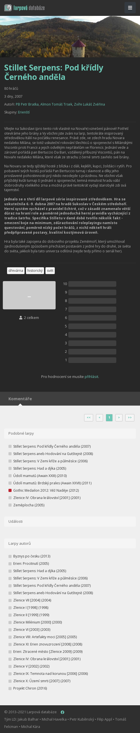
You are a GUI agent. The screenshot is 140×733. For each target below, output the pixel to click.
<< (89, 417)
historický (35, 270)
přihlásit (91, 376)
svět (50, 270)
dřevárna (15, 270)
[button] (24, 8)
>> (130, 417)
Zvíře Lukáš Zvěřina (89, 104)
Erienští (24, 112)
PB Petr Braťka (27, 104)
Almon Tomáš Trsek (56, 104)
